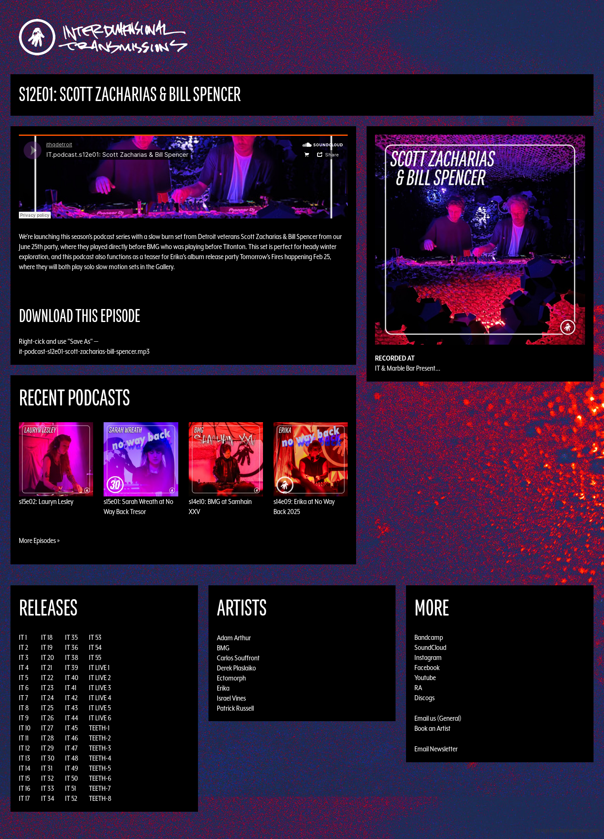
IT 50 (71, 778)
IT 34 (47, 798)
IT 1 (23, 637)
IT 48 (71, 758)
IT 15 (24, 778)
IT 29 (47, 748)
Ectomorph (231, 677)
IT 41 (70, 687)
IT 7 (23, 698)
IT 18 (47, 637)
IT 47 (71, 748)
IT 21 (46, 667)
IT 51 (70, 788)
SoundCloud (430, 647)
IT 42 (71, 698)
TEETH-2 (100, 738)
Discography (331, 37)
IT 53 (95, 637)
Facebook (427, 667)
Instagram (428, 657)
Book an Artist (432, 728)
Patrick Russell (235, 708)
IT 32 (47, 778)
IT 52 (71, 798)
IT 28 (47, 738)
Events (401, 37)
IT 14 (24, 768)
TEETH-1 (99, 728)
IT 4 (24, 667)
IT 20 (47, 657)
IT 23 (47, 687)
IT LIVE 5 (100, 708)
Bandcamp (428, 637)
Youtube (425, 677)
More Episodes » (39, 540)
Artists (370, 37)
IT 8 (24, 708)
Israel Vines (231, 698)
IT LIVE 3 (100, 687)
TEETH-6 (100, 778)
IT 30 (48, 758)
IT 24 (47, 698)
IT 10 (25, 728)
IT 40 (71, 677)
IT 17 (24, 798)
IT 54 (95, 647)
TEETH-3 (100, 748)
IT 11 (24, 738)
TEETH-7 (100, 788)
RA (418, 687)
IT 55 (95, 657)
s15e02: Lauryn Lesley (46, 501)
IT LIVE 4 (100, 698)
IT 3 (24, 657)
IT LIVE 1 (99, 667)
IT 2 (23, 647)
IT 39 (71, 667)
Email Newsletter (436, 749)
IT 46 (71, 738)
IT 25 (47, 708)
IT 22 (47, 677)
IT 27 (47, 728)
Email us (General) (437, 718)
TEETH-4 (100, 758)
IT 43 (71, 708)
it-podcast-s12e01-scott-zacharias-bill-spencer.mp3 (84, 351)
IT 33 (47, 788)
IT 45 (71, 728)
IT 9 (24, 718)
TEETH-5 (100, 768)
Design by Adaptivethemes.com (567, 830)
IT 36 (71, 647)
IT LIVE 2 (100, 677)
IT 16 (24, 788)
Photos (454, 37)
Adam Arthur (234, 637)
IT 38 (71, 657)
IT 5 (23, 677)
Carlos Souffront (238, 657)
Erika (223, 687)
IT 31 (46, 768)
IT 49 (71, 768)
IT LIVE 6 (100, 718)
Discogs (424, 698)
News (427, 37)
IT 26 (47, 718)
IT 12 (24, 748)
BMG (223, 647)
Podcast (486, 37)
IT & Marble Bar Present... (407, 368)
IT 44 (71, 718)
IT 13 (24, 758)
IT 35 (71, 637)
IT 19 (46, 647)
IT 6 (24, 687)
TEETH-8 (100, 798)
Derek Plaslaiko (236, 667)
